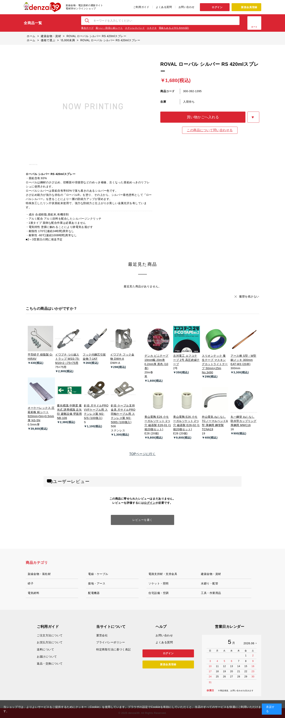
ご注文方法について (50, 635)
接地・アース (96, 583)
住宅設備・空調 (158, 593)
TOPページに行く (142, 454)
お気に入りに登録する (253, 117)
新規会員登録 (249, 7)
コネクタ (152, 28)
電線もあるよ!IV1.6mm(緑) (174, 28)
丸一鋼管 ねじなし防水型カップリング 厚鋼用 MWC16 (243, 421)
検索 (87, 20)
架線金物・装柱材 (39, 574)
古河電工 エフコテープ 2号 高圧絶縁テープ (186, 360)
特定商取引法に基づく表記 (113, 649)
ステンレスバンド (135, 28)
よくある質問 (164, 7)
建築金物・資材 (211, 574)
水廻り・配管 (209, 583)
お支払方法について (50, 642)
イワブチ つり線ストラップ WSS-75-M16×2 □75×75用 (67, 358)
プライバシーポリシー (110, 642)
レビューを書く (142, 519)
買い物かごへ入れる (203, 117)
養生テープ (87, 28)
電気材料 (33, 593)
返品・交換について (50, 663)
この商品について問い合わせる (210, 130)
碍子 (30, 583)
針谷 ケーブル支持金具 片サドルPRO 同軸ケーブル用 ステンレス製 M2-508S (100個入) (123, 414)
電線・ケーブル (98, 574)
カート (254, 27)
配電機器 (94, 593)
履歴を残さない (249, 296)
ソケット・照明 (158, 583)
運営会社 (102, 635)
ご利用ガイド (141, 7)
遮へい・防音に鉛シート (109, 28)
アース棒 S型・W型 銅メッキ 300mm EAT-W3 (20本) (243, 360)
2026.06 (248, 643)
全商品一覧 (33, 23)
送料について (45, 649)
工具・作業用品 (211, 593)
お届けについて (47, 656)
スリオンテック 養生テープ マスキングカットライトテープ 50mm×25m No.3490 (215, 364)
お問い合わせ (187, 7)
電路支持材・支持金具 (162, 574)
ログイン (217, 7)
